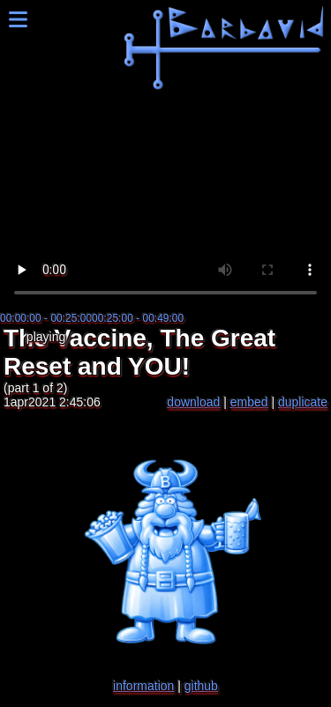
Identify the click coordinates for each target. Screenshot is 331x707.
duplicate (302, 402)
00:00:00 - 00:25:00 (46, 318)
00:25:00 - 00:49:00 (138, 318)
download (193, 402)
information (143, 686)
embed (249, 402)
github (201, 686)
